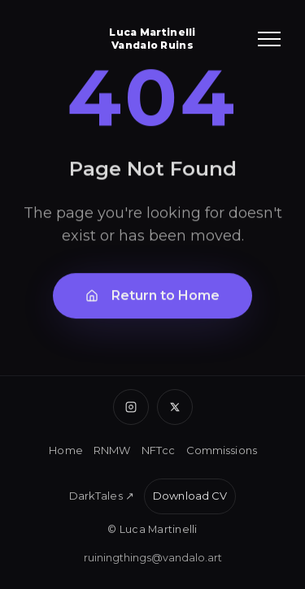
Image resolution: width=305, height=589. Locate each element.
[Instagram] (131, 407)
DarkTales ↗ (101, 495)
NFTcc (158, 450)
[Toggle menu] (269, 39)
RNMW (112, 450)
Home (66, 450)
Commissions (221, 450)
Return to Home (152, 297)
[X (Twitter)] (175, 407)
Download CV (190, 495)
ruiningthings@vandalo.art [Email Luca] (153, 558)
